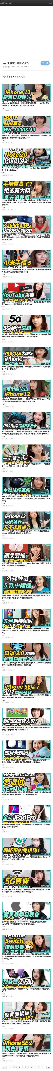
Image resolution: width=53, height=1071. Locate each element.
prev (4, 1067)
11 (42, 1067)
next (48, 1067)
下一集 (45, 63)
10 (38, 1067)
